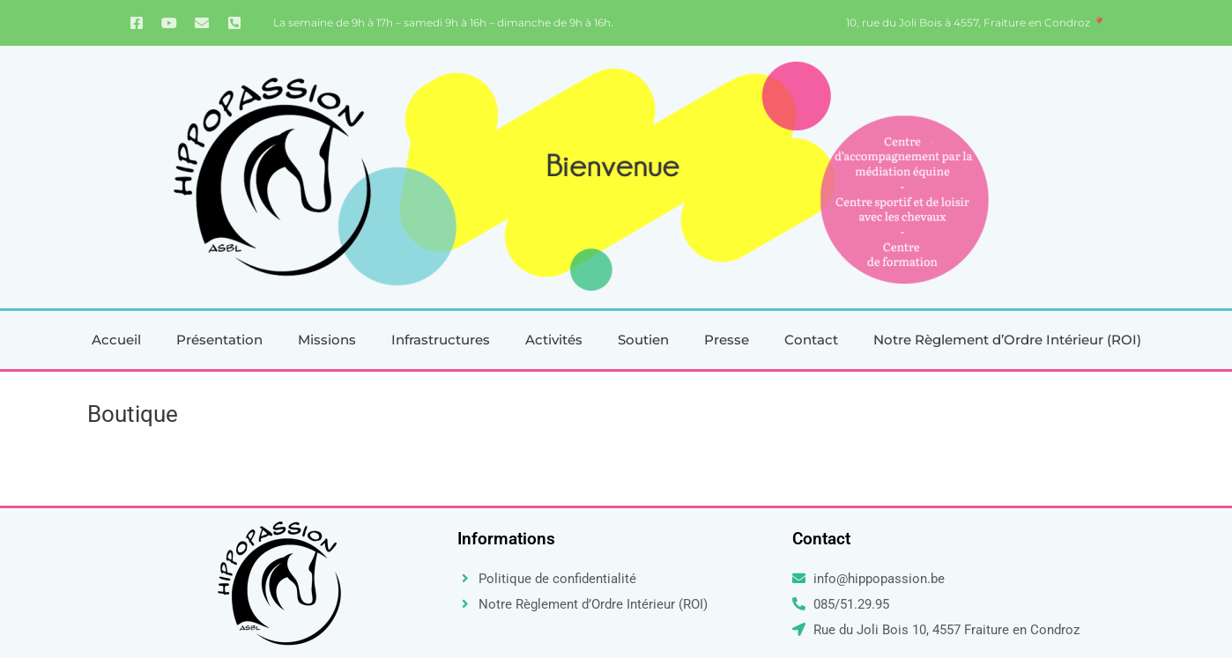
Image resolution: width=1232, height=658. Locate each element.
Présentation (219, 339)
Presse (726, 339)
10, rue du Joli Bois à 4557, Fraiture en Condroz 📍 (976, 22)
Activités (554, 339)
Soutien (643, 339)
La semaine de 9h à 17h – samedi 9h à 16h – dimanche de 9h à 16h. (443, 22)
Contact (811, 339)
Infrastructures (440, 339)
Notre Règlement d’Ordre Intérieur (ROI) (1007, 339)
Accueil (116, 339)
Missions (327, 339)
